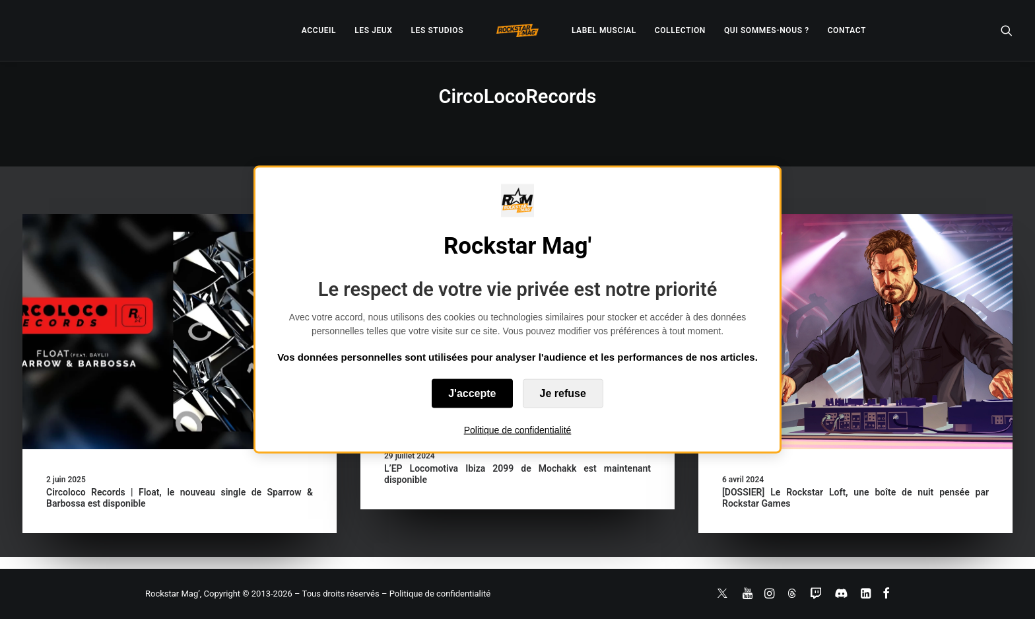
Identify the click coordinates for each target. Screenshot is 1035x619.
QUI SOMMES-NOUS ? (766, 30)
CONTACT (847, 30)
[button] (1007, 30)
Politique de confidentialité (518, 430)
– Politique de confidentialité (436, 594)
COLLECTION (680, 30)
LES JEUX (373, 30)
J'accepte (472, 393)
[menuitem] (318, 30)
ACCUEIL (319, 30)
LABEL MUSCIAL (604, 30)
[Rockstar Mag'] (517, 30)
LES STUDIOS (437, 30)
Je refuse (563, 393)
